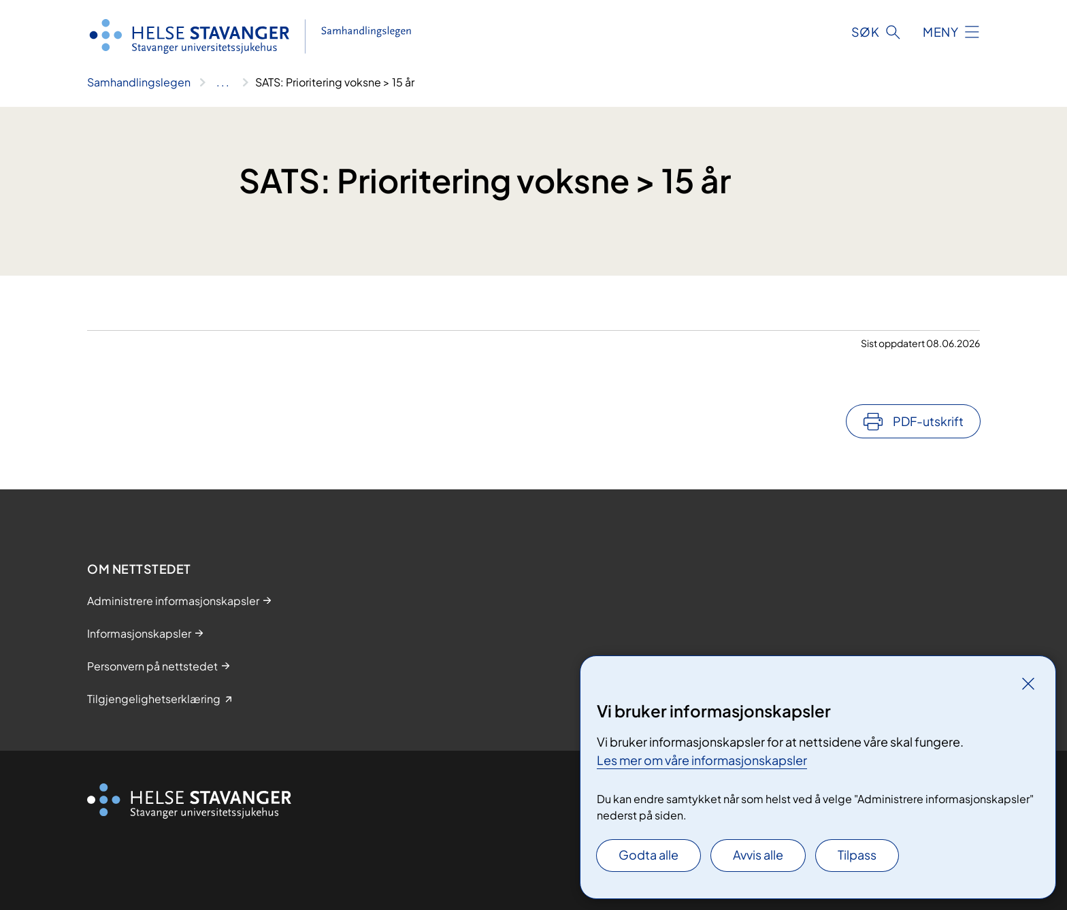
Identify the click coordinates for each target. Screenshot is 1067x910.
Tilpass (857, 854)
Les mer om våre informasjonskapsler (702, 760)
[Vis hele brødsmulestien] (222, 82)
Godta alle (648, 854)
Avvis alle (758, 854)
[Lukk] (1028, 683)
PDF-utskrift (928, 421)
